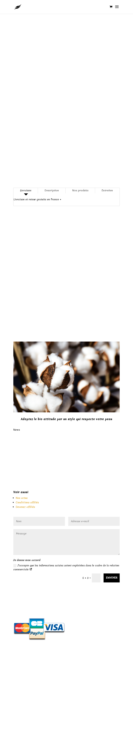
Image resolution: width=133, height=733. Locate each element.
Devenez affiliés (25, 507)
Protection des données (66, 674)
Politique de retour (66, 596)
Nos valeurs (66, 681)
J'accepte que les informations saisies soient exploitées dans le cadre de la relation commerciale (66, 567)
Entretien (107, 190)
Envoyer (111, 577)
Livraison (25, 190)
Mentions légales (66, 652)
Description (52, 190)
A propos (66, 665)
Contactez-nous (66, 703)
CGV (66, 697)
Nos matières (66, 658)
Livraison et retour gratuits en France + (37, 199)
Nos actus (22, 498)
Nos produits (80, 190)
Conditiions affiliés (27, 502)
